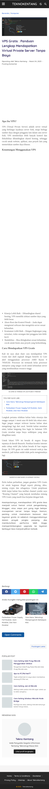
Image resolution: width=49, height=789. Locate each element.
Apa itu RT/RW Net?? (22, 673)
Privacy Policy (10, 780)
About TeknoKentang (36, 780)
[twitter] (15, 591)
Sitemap (21, 780)
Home (9, 776)
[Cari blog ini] (45, 4)
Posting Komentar (9, 64)
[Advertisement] (24, 92)
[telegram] (42, 591)
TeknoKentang (24, 4)
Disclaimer (37, 776)
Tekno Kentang (24, 739)
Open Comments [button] (13, 634)
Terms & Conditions (22, 776)
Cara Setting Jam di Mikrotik (25, 686)
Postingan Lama (38, 646)
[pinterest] (24, 591)
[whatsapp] (33, 591)
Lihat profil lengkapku (24, 751)
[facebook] (6, 591)
